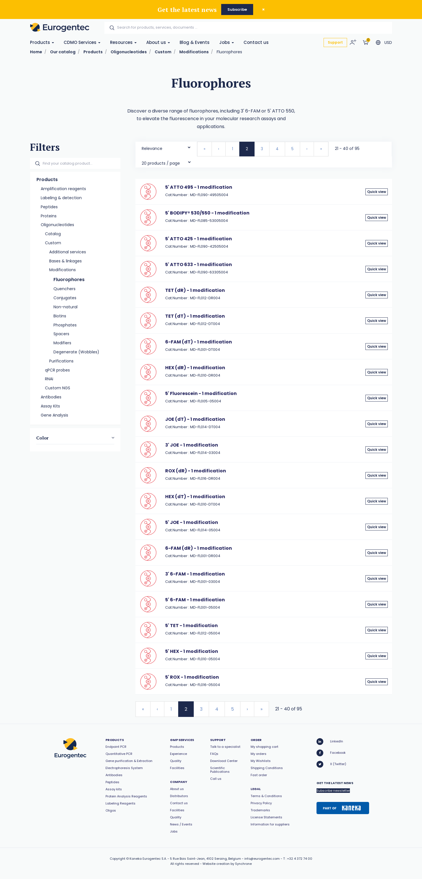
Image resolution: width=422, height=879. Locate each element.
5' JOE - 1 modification (191, 522)
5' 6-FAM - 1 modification (195, 599)
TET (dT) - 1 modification (195, 316)
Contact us (256, 42)
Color (42, 438)
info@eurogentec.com (262, 858)
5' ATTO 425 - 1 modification (198, 238)
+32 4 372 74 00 (299, 858)
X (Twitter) (331, 764)
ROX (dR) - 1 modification (195, 471)
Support (335, 42)
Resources (123, 42)
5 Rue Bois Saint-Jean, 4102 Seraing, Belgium (205, 858)
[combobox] (166, 147)
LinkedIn (329, 741)
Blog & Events (195, 42)
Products (42, 42)
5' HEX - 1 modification (191, 651)
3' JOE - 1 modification (191, 445)
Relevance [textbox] (152, 148)
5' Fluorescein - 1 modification (201, 393)
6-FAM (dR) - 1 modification (198, 548)
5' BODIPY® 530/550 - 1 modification (207, 213)
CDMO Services (82, 42)
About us (158, 42)
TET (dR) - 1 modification (195, 290)
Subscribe (237, 9)
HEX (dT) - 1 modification (195, 496)
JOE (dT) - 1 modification (195, 419)
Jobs (226, 42)
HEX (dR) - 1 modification (195, 367)
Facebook (331, 753)
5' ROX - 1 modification (192, 677)
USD (388, 42)
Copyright (117, 858)
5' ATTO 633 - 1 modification (198, 264)
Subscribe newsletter (333, 790)
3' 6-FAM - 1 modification (195, 574)
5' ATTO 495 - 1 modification (198, 187)
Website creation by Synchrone (227, 863)
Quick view (376, 191)
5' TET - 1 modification (191, 625)
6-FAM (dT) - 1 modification (198, 342)
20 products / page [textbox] (161, 163)
